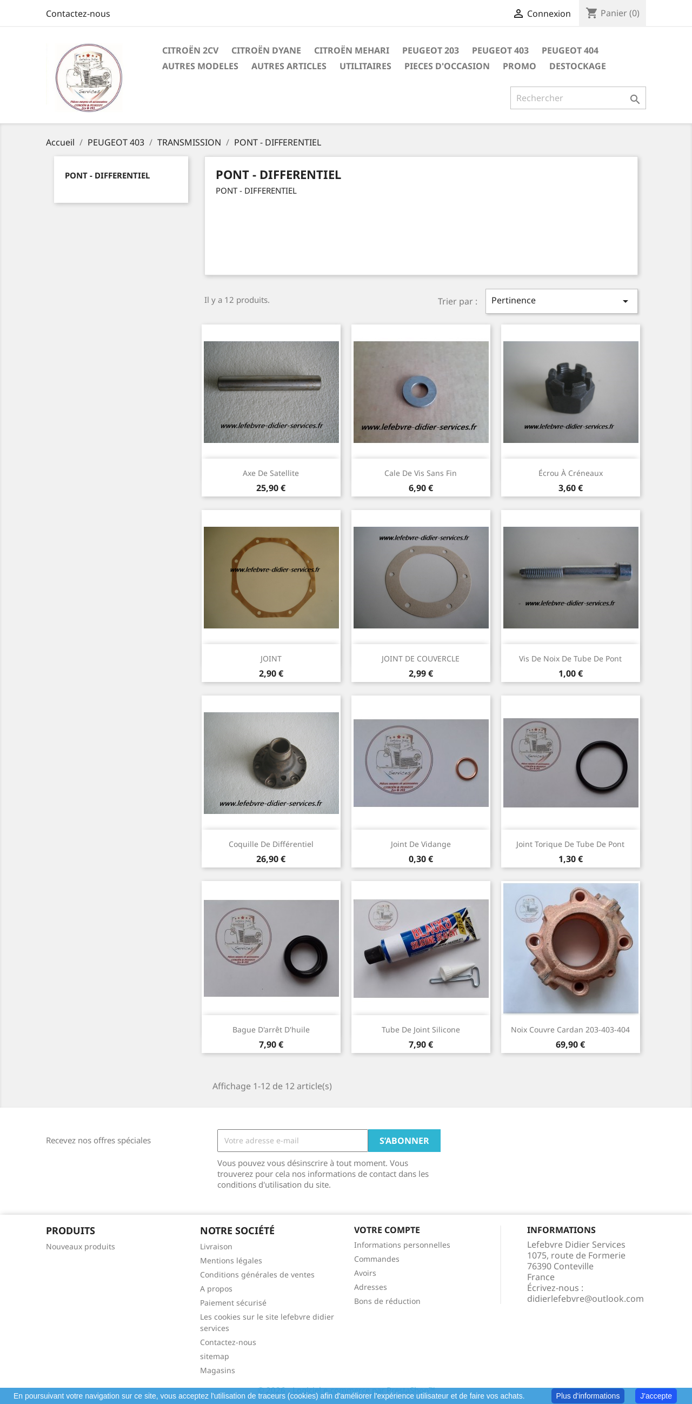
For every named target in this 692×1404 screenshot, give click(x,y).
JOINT (271, 658)
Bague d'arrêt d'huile (271, 1029)
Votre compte (387, 1230)
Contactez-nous (78, 13)
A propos (216, 1288)
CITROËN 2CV (190, 50)
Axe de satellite (271, 473)
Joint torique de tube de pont (570, 844)
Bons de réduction (387, 1301)
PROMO (519, 66)
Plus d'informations (588, 1396)
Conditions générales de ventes (257, 1274)
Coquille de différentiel (271, 844)
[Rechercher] (578, 98)
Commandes (377, 1259)
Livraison (216, 1246)
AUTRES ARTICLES (289, 66)
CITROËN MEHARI (351, 50)
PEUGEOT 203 (430, 50)
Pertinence (561, 301)
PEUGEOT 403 (500, 50)
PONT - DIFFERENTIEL (107, 175)
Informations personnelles (402, 1245)
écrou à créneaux (570, 473)
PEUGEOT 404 (570, 50)
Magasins (217, 1370)
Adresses (370, 1287)
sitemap (214, 1356)
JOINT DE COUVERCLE (421, 658)
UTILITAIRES (365, 66)
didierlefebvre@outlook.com (585, 1298)
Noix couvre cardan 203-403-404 (570, 1029)
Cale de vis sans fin (420, 473)
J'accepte (656, 1396)
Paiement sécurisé (233, 1302)
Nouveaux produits (80, 1246)
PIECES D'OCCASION (447, 66)
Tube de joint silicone (421, 1029)
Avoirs (365, 1273)
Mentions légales (231, 1260)
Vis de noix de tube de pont (570, 658)
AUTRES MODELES (200, 66)
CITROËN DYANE (266, 50)
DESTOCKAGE (577, 66)
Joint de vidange (421, 844)
